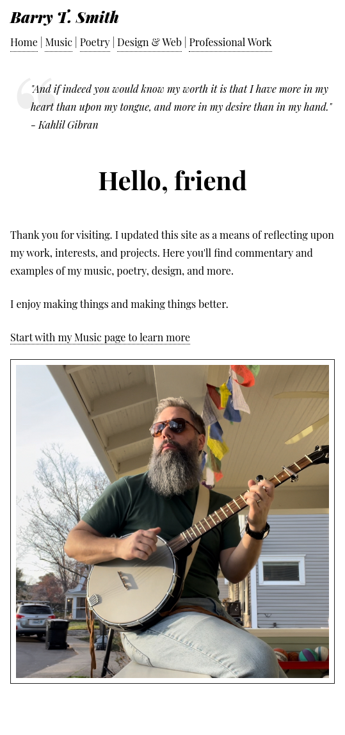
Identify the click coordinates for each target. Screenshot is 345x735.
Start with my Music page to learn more (100, 337)
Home (24, 42)
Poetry (95, 42)
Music (58, 42)
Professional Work (230, 42)
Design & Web (149, 42)
